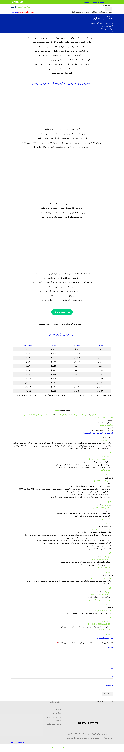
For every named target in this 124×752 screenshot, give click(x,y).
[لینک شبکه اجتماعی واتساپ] (111, 4)
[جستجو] (99, 7)
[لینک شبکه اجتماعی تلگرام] (107, 4)
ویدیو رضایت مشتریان (26, 15)
